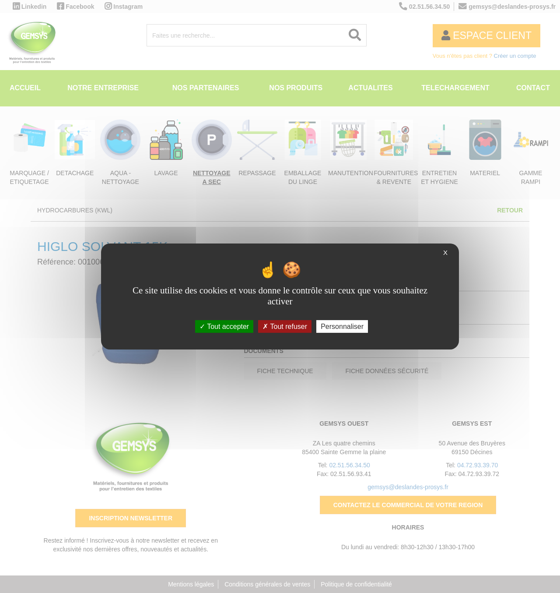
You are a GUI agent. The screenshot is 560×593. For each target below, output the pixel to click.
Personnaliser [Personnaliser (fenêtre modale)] (342, 326)
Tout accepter (224, 326)
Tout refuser (284, 326)
